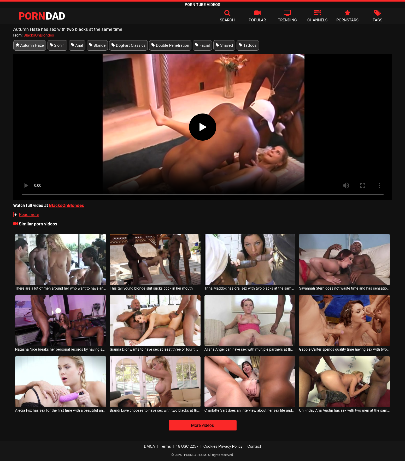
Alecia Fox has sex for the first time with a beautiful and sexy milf (60, 410)
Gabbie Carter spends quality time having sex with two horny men (344, 349)
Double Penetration (170, 45)
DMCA (149, 446)
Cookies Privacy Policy (223, 446)
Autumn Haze (30, 45)
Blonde (97, 45)
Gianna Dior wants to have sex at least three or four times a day (155, 349)
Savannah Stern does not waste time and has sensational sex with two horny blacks (344, 288)
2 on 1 (57, 45)
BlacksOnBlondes (39, 35)
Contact (254, 446)
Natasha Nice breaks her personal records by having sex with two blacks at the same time (60, 349)
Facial (202, 45)
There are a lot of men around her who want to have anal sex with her (60, 288)
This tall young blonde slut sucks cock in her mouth (151, 288)
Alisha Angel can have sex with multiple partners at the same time (249, 349)
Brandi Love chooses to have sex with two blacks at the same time (155, 410)
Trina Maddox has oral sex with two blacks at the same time (249, 288)
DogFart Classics (128, 45)
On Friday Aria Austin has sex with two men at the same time (344, 410)
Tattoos (248, 45)
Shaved (224, 45)
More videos (202, 425)
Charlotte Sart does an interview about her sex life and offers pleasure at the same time (249, 410)
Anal (77, 45)
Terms (165, 446)
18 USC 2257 (187, 446)
